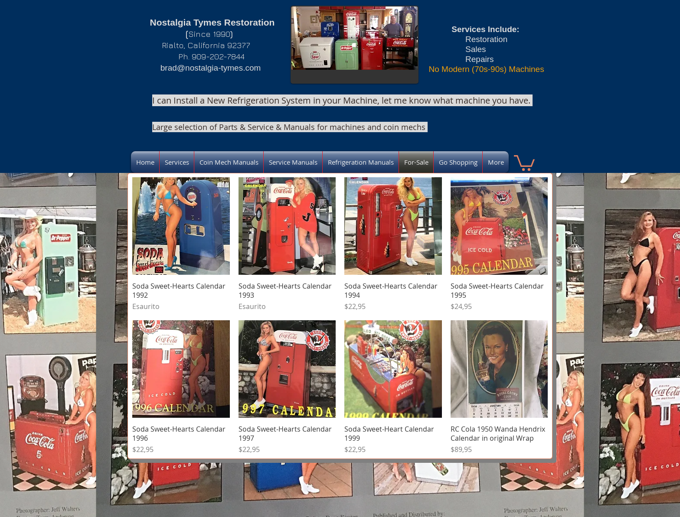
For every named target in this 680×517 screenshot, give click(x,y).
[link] (524, 162)
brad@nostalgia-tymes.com (210, 67)
